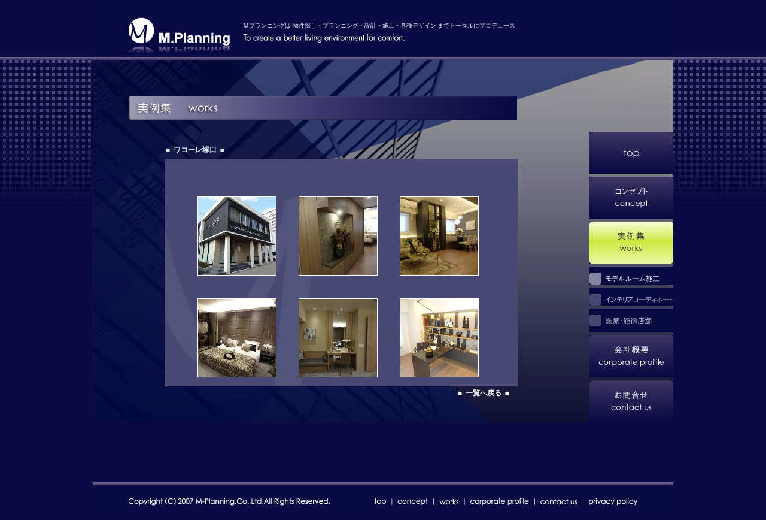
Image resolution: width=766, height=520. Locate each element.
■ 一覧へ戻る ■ (483, 393)
